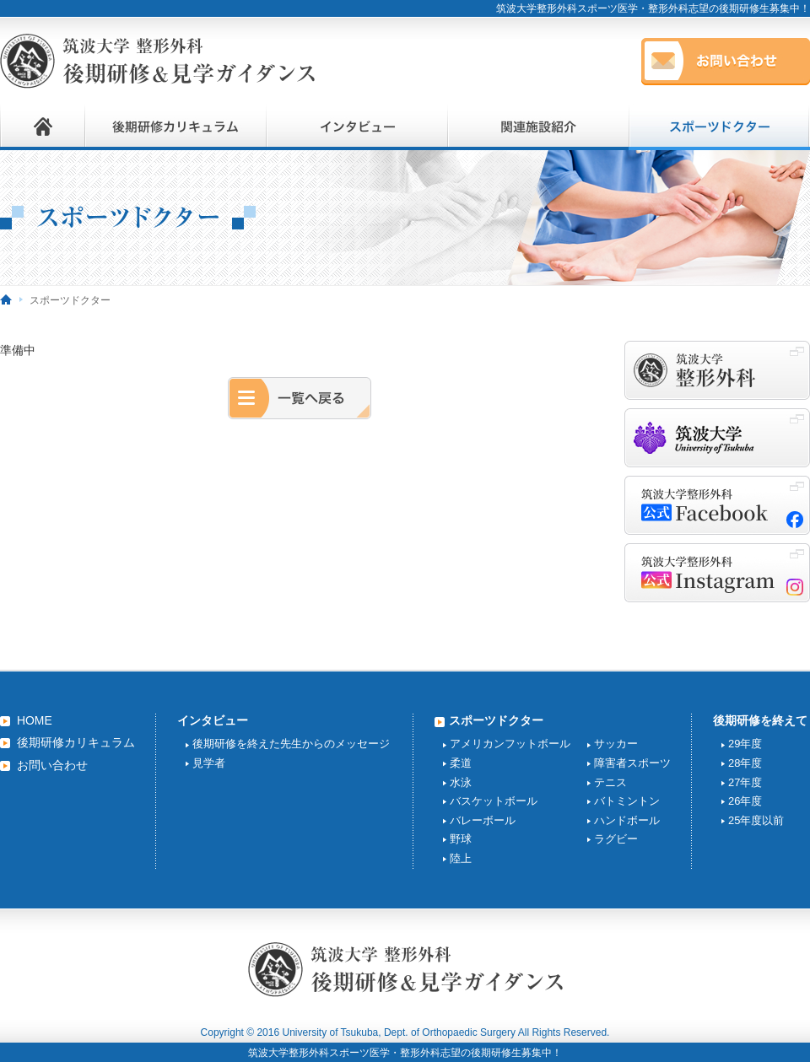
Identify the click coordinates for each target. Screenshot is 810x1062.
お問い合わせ (52, 765)
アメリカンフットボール (510, 743)
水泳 (461, 782)
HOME (34, 720)
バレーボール (483, 820)
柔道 (461, 763)
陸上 (461, 858)
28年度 (745, 763)
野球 (461, 839)
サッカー (616, 743)
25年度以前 (756, 820)
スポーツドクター (496, 720)
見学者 (208, 763)
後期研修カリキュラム (76, 742)
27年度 (745, 782)
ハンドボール (627, 820)
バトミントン (627, 801)
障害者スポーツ (632, 763)
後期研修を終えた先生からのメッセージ (291, 743)
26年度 (745, 801)
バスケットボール (493, 801)
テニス (610, 782)
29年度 (745, 743)
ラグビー (616, 839)
